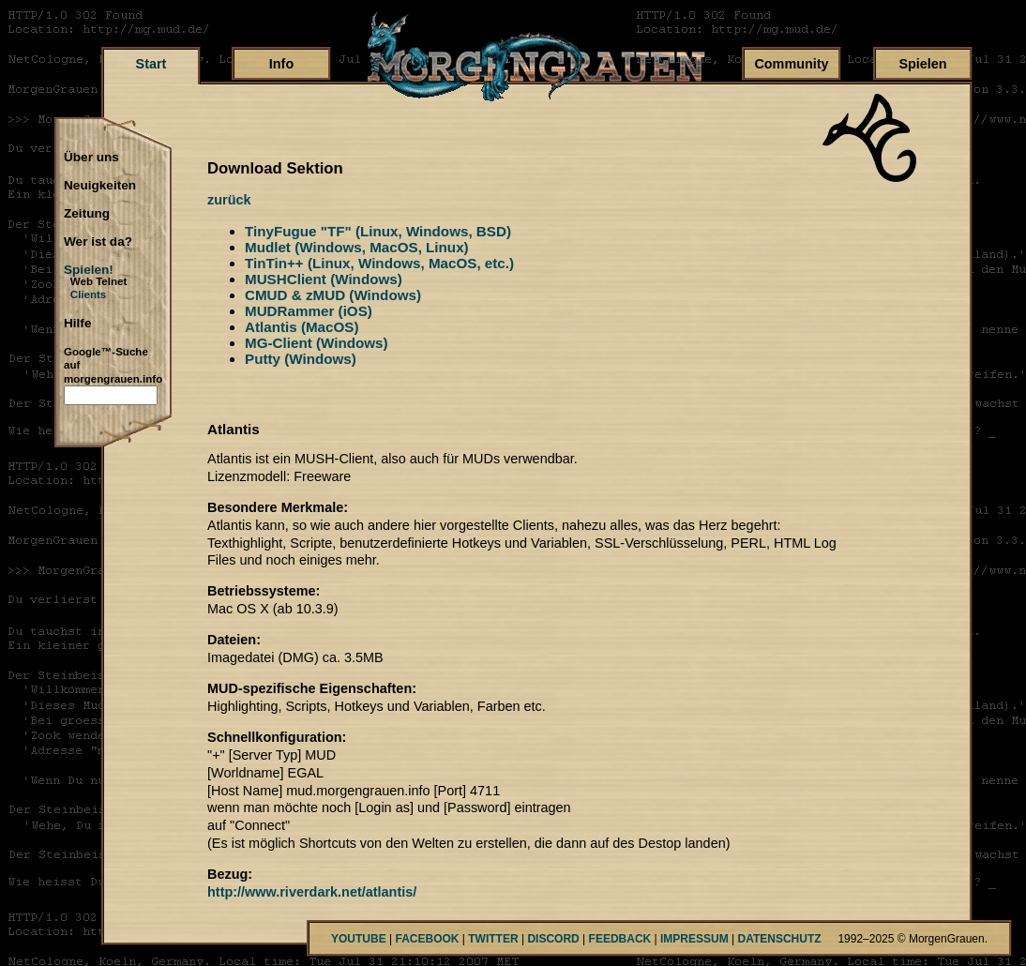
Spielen (922, 63)
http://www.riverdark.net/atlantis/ (311, 891)
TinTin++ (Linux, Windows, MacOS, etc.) (379, 263)
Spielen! (88, 270)
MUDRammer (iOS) (308, 311)
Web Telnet (99, 281)
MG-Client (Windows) (316, 343)
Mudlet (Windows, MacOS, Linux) (357, 247)
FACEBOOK (427, 938)
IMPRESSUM (694, 938)
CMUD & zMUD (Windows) (333, 295)
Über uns (91, 157)
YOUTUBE (358, 938)
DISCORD (553, 938)
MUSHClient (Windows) (323, 279)
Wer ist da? (98, 242)
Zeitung (87, 213)
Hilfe (77, 323)
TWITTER (493, 938)
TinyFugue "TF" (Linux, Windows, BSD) (378, 231)
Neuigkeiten (100, 185)
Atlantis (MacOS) (302, 327)
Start (151, 63)
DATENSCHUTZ (780, 938)
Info (281, 63)
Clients (88, 294)
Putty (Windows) (300, 359)
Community (791, 63)
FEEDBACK (620, 938)
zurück (229, 199)
